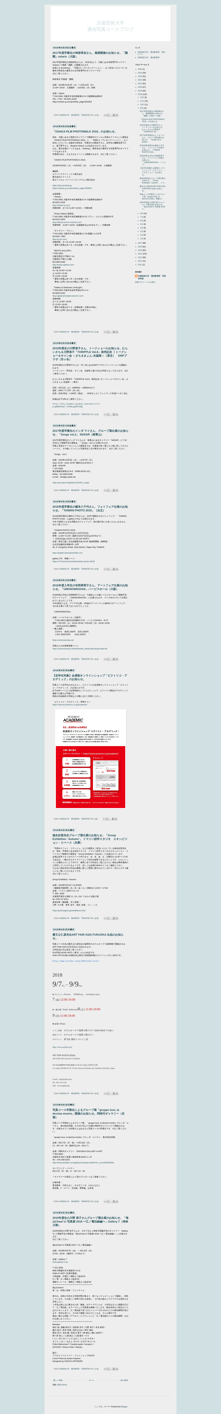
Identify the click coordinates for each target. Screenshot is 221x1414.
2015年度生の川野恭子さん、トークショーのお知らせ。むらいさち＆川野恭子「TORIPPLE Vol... (152, 128)
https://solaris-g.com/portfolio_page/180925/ (72, 188)
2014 (140, 254)
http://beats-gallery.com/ (63, 265)
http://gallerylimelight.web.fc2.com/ (67, 296)
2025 (140, 69)
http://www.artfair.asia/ (62, 1047)
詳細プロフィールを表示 (145, 282)
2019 (140, 91)
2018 (140, 94)
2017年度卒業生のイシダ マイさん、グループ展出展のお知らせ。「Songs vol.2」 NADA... (152, 138)
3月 (141, 231)
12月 (142, 97)
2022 (140, 80)
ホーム (91, 1380)
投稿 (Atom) (62, 1385)
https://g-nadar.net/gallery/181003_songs (70, 482)
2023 (140, 76)
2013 (140, 257)
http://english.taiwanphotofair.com (67, 553)
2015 (140, 250)
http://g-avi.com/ (59, 239)
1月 (141, 239)
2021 (140, 83)
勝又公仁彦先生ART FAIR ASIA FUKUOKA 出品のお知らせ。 (152, 188)
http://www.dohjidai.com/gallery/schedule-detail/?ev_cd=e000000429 (83, 1162)
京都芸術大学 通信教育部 (148, 57)
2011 (140, 265)
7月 (141, 217)
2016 (140, 247)
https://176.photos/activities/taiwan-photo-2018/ (73, 561)
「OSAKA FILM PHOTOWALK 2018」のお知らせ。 (84, 131)
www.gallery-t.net (60, 1262)
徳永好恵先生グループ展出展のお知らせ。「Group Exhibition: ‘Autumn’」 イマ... (153, 180)
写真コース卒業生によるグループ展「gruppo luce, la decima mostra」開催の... (152, 196)
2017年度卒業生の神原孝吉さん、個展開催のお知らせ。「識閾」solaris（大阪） (152, 113)
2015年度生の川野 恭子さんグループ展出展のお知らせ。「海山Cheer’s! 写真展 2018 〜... (152, 205)
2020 (140, 87)
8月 (141, 213)
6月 (141, 221)
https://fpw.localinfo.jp (62, 185)
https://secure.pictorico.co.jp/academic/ (69, 704)
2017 (140, 243)
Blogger (124, 1407)
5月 (141, 224)
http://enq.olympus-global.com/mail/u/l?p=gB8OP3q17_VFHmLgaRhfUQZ (76, 405)
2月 (141, 235)
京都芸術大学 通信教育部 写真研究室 (152, 277)
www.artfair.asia (63, 1086)
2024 (140, 73)
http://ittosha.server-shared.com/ (66, 222)
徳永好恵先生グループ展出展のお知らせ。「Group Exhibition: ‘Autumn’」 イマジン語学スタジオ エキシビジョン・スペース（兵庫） (89, 839)
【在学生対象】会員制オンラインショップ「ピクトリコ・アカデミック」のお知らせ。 (152, 171)
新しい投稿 (57, 1380)
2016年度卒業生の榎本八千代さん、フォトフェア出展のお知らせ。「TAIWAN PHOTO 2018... (152, 148)
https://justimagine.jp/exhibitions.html (68, 910)
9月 (141, 108)
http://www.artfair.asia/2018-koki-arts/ (75, 961)
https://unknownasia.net (63, 640)
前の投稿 (124, 1380)
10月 (142, 104)
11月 (142, 101)
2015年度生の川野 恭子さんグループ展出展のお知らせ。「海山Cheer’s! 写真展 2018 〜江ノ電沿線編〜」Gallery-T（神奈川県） (90, 1221)
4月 (141, 228)
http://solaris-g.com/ (61, 205)
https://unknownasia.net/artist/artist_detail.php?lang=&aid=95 (79, 649)
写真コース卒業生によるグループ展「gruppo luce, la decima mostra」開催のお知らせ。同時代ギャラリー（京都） (88, 1113)
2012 (140, 261)
